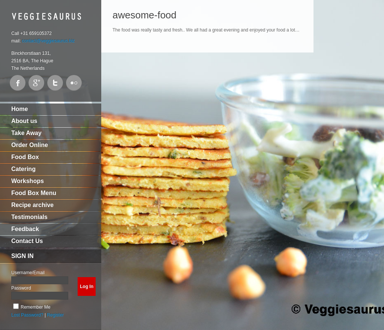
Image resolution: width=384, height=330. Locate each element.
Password (21, 288)
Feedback (25, 229)
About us (24, 121)
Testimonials (29, 217)
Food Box (25, 157)
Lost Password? (27, 315)
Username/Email (28, 272)
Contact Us (27, 241)
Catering (23, 169)
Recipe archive (32, 205)
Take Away (26, 133)
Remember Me (35, 307)
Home (19, 109)
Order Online (29, 145)
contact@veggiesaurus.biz (48, 41)
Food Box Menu (33, 193)
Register (55, 315)
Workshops (27, 181)
